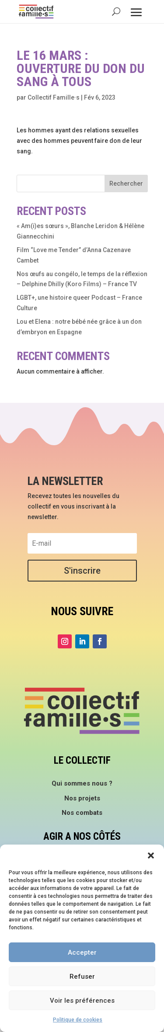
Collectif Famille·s (54, 97)
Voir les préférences (82, 1000)
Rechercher (126, 183)
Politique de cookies (77, 1020)
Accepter (82, 952)
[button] (151, 855)
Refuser (82, 976)
